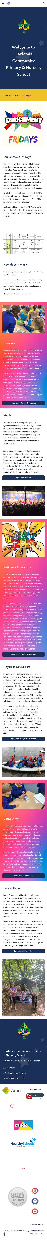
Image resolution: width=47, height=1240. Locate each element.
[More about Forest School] (24, 951)
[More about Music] (24, 477)
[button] (3, 3)
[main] (23, 61)
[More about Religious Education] (24, 654)
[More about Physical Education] (24, 739)
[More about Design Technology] (24, 403)
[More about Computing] (24, 875)
